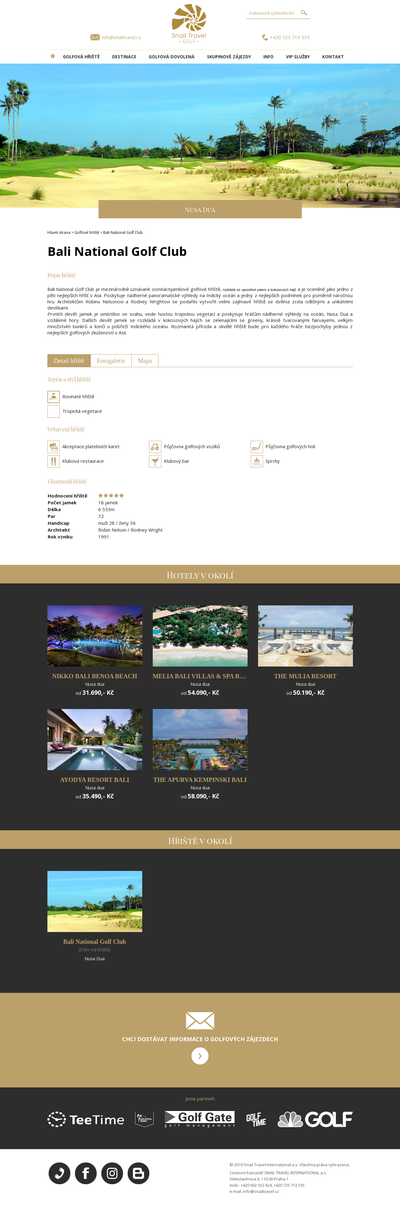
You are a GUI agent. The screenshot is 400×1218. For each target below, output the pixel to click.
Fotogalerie (111, 360)
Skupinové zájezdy (229, 57)
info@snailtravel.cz (121, 37)
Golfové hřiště (86, 232)
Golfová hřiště (81, 57)
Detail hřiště (69, 360)
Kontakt (333, 57)
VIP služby (298, 57)
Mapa (145, 360)
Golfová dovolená (172, 57)
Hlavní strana (58, 232)
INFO (268, 57)
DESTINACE (124, 57)
